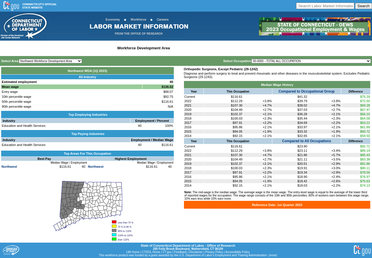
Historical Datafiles (189, 48)
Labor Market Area (98, 48)
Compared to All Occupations (306, 141)
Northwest (9, 166)
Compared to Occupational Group (307, 91)
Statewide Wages (30, 48)
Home (7, 48)
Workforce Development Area (143, 48)
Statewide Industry (63, 48)
